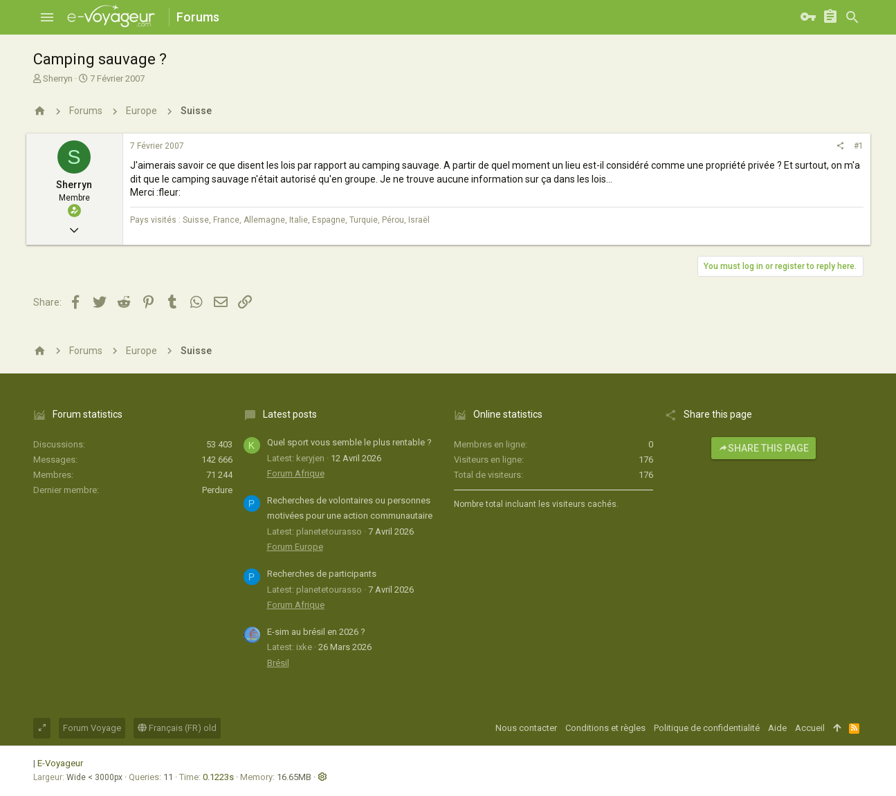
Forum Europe (295, 547)
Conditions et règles (605, 728)
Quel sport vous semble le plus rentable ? (349, 442)
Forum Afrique (295, 473)
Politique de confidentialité (707, 728)
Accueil (810, 728)
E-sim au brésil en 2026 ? (316, 632)
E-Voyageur (60, 763)
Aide (777, 728)
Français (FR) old (177, 728)
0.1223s (218, 777)
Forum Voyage (92, 728)
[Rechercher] (852, 17)
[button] (47, 17)
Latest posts (290, 414)
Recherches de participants (321, 573)
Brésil (278, 663)
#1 (858, 146)
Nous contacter (526, 728)
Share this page (763, 448)
